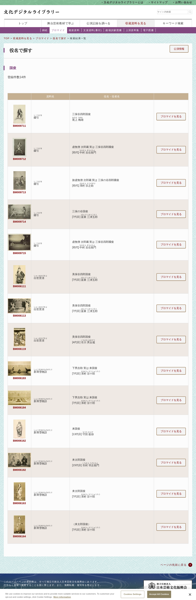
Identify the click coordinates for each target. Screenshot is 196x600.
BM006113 (19, 315)
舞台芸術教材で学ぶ (60, 23)
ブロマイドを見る (171, 116)
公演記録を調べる (98, 23)
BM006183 (19, 378)
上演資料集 (132, 30)
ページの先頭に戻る (173, 564)
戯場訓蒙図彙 (114, 30)
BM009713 (19, 192)
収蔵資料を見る (135, 23)
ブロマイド (58, 30)
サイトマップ (159, 2)
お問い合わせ (183, 2)
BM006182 (19, 469)
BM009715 (19, 253)
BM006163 (19, 503)
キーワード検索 (173, 23)
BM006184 (19, 407)
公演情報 (179, 48)
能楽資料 (74, 30)
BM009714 (19, 221)
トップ (22, 23)
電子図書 (148, 30)
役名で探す (59, 38)
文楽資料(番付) (92, 30)
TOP (6, 38)
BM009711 (19, 125)
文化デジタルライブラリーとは (123, 2)
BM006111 (19, 286)
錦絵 (45, 30)
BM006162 (19, 440)
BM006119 (19, 348)
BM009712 (19, 158)
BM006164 (19, 536)
